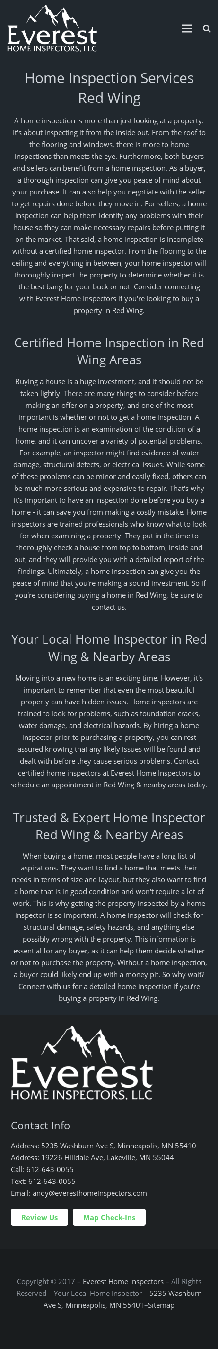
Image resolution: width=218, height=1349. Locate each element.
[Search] (207, 28)
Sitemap (161, 1305)
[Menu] (186, 28)
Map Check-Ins (109, 1217)
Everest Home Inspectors (123, 1281)
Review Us (39, 1217)
